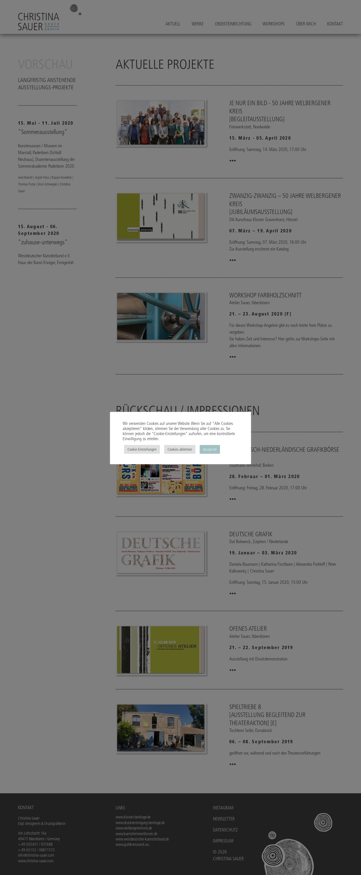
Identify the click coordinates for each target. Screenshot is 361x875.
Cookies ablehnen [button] (180, 449)
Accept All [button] (210, 449)
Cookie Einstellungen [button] (142, 449)
